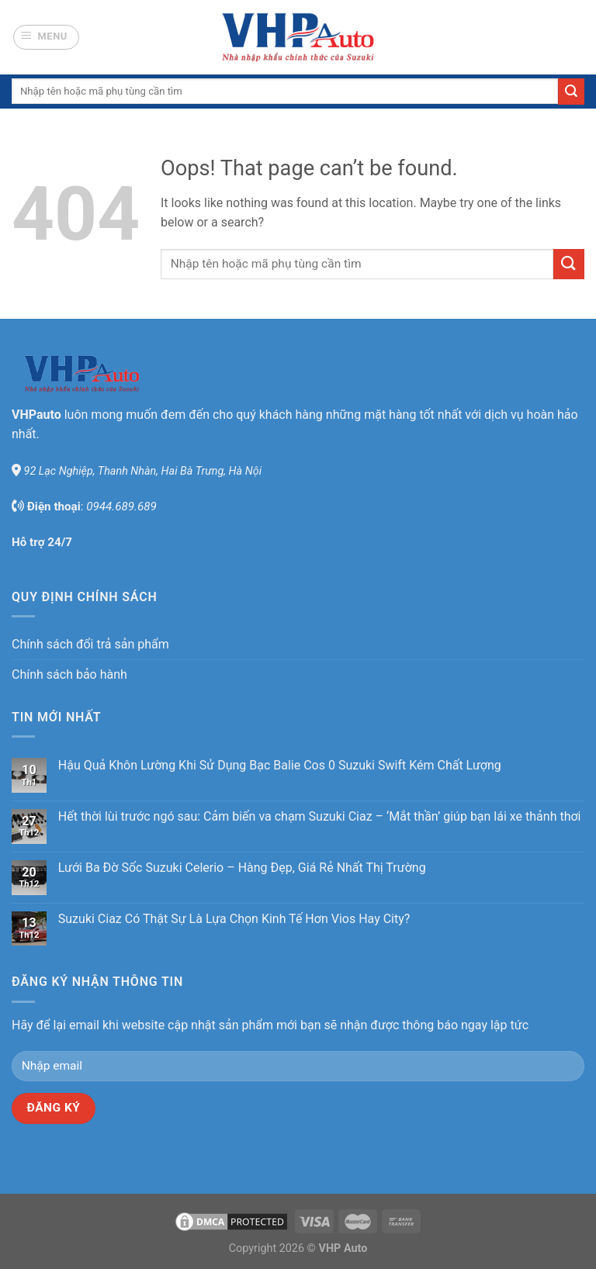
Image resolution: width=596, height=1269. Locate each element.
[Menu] (46, 37)
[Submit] (571, 91)
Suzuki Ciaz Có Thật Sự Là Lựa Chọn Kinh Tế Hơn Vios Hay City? (234, 918)
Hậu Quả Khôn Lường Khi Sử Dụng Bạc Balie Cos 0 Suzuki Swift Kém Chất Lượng (279, 765)
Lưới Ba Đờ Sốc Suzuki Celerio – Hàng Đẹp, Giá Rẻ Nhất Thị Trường (242, 867)
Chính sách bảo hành (69, 674)
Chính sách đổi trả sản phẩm (90, 644)
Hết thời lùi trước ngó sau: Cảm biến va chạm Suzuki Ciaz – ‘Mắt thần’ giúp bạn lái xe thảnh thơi (319, 816)
